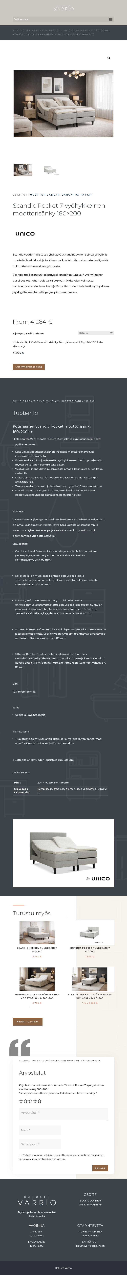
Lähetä (100, 1168)
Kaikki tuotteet (28, 1021)
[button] (109, 58)
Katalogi (20, 30)
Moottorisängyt (78, 30)
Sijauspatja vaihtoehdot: (28, 333)
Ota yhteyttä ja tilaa (28, 366)
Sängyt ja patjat (46, 30)
